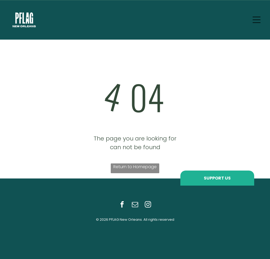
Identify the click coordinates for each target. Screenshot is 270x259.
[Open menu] (257, 20)
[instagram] (148, 205)
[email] (135, 205)
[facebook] (122, 205)
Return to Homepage (135, 167)
